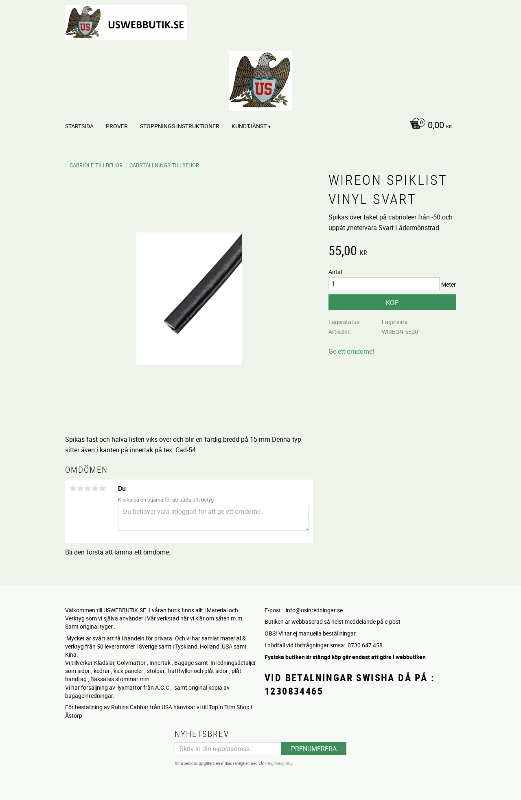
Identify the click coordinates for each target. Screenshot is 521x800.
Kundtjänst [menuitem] (249, 126)
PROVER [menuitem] (117, 126)
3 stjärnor (87, 488)
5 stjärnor (102, 488)
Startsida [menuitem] (79, 126)
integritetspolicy (278, 763)
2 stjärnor (80, 488)
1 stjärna (73, 488)
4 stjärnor (95, 488)
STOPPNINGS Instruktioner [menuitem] (179, 126)
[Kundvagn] (429, 125)
